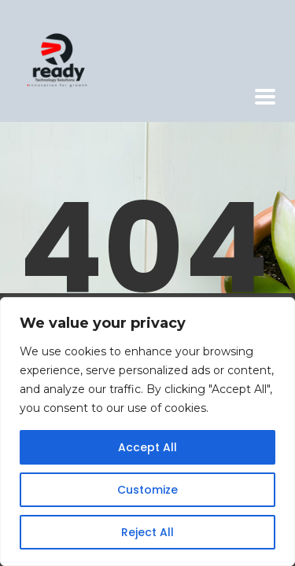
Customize (147, 490)
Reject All (147, 532)
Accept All (147, 447)
